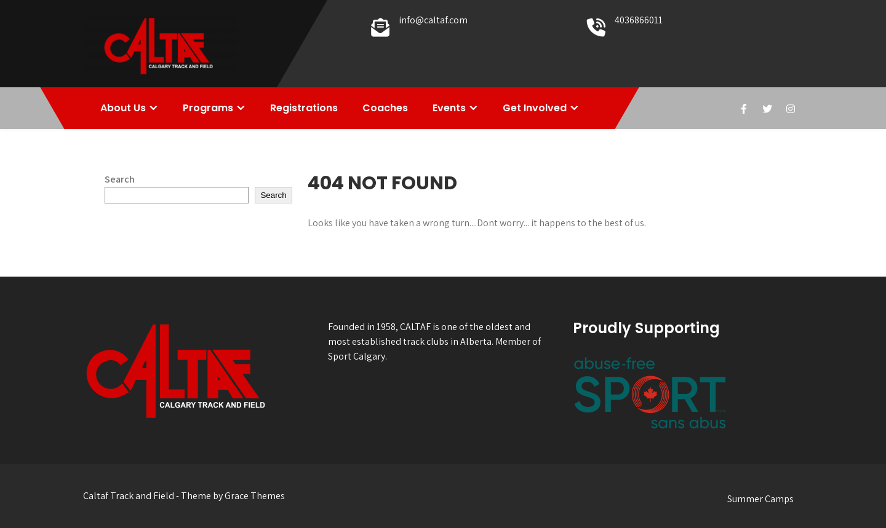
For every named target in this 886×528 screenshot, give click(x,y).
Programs (208, 108)
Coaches (385, 108)
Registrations (304, 108)
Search (120, 179)
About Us (123, 108)
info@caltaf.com (433, 20)
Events (449, 108)
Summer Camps (760, 498)
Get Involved (535, 108)
